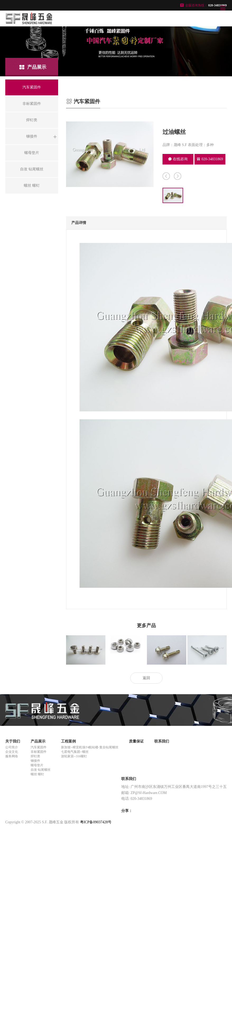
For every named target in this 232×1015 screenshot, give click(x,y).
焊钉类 (35, 756)
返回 (146, 678)
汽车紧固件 (39, 747)
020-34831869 (210, 159)
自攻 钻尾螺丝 (40, 770)
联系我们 (161, 741)
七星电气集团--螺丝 (75, 752)
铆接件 (35, 761)
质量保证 (136, 741)
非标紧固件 (39, 752)
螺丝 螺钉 (37, 774)
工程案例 (68, 741)
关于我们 (12, 741)
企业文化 (11, 752)
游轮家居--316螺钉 (74, 756)
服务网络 (11, 756)
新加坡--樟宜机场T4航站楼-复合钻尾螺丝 (89, 747)
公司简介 (11, 747)
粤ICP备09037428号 (96, 822)
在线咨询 (178, 159)
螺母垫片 (37, 765)
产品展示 (38, 741)
